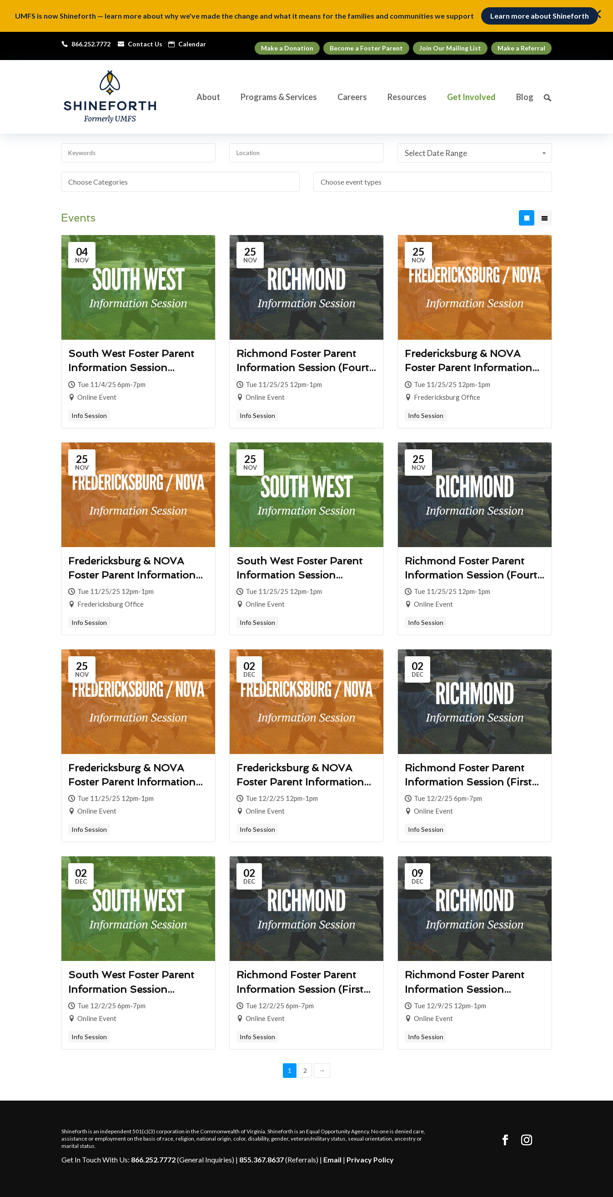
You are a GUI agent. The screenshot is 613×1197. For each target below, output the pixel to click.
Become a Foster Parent (366, 48)
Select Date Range (476, 153)
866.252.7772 (153, 1159)
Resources (407, 98)
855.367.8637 (261, 1159)
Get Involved (471, 98)
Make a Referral (521, 48)
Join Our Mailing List (450, 48)
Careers (352, 98)
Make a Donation (287, 48)
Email (332, 1159)
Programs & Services (279, 98)
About (208, 98)
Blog (524, 98)
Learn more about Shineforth (539, 15)
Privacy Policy (370, 1159)
